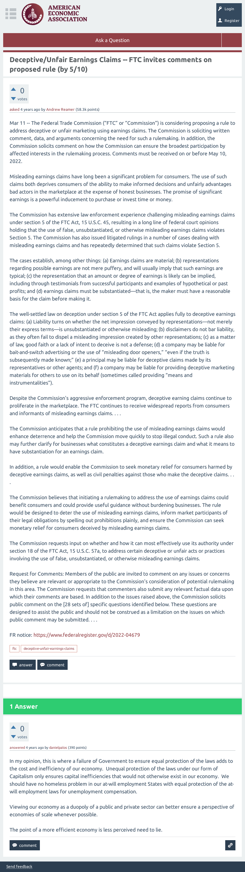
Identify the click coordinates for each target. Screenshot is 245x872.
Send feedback (19, 866)
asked (14, 109)
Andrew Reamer (60, 109)
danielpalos (58, 747)
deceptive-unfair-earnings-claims (49, 648)
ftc (14, 648)
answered (17, 747)
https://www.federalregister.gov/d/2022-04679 (86, 635)
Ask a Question (112, 40)
